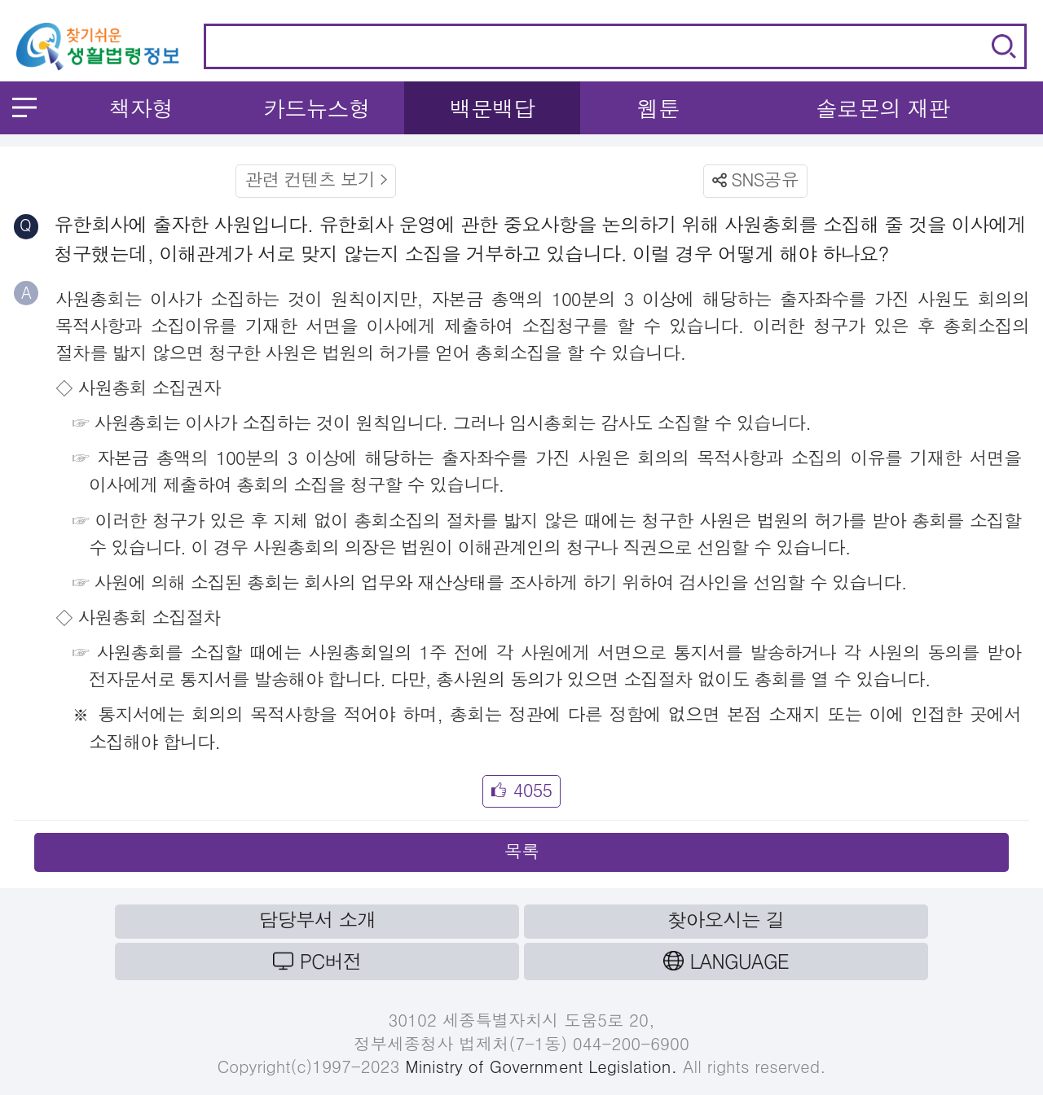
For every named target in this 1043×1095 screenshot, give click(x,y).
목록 (521, 850)
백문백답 (492, 108)
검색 (1004, 46)
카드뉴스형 (316, 108)
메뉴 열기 (24, 107)
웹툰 (658, 108)
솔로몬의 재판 (883, 108)
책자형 (141, 108)
